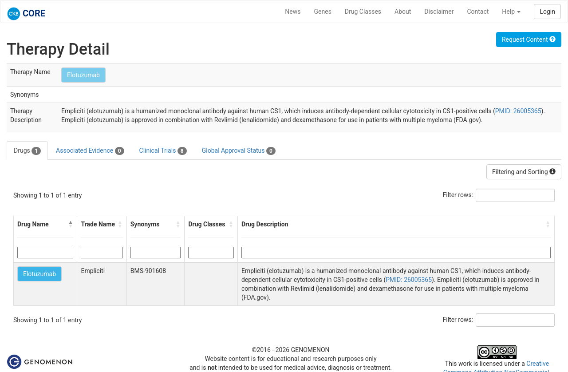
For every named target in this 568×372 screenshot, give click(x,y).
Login (547, 11)
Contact (478, 11)
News (292, 11)
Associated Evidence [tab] (90, 151)
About (402, 11)
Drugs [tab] (27, 151)
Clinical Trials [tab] (163, 151)
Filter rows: (458, 194)
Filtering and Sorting (524, 171)
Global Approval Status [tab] (239, 151)
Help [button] (511, 11)
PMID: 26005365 (518, 111)
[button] (70, 224)
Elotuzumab (83, 75)
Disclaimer (439, 11)
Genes (322, 11)
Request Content (529, 39)
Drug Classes (363, 11)
